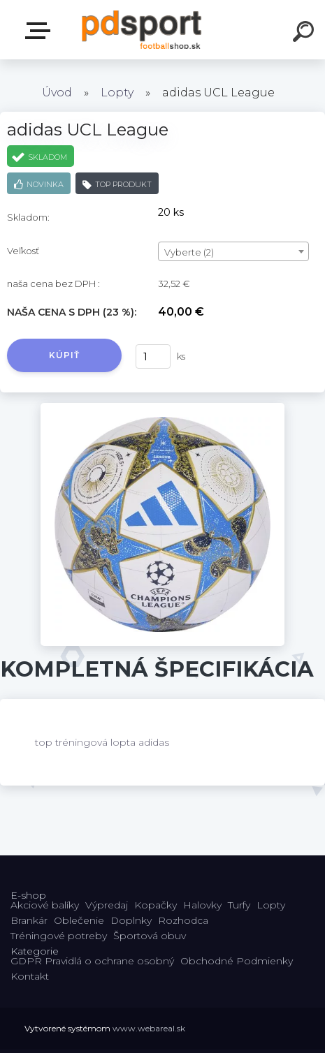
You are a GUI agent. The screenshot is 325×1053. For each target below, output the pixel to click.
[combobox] (233, 251)
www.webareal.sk (149, 1028)
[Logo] (141, 30)
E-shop (41, 30)
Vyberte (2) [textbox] (189, 252)
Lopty (117, 92)
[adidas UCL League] (162, 408)
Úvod (57, 92)
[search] (305, 33)
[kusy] (153, 356)
